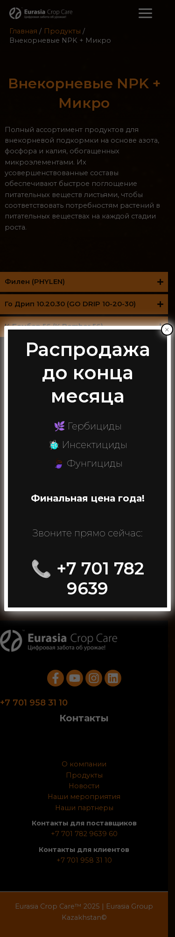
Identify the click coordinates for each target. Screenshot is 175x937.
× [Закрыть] (167, 329)
